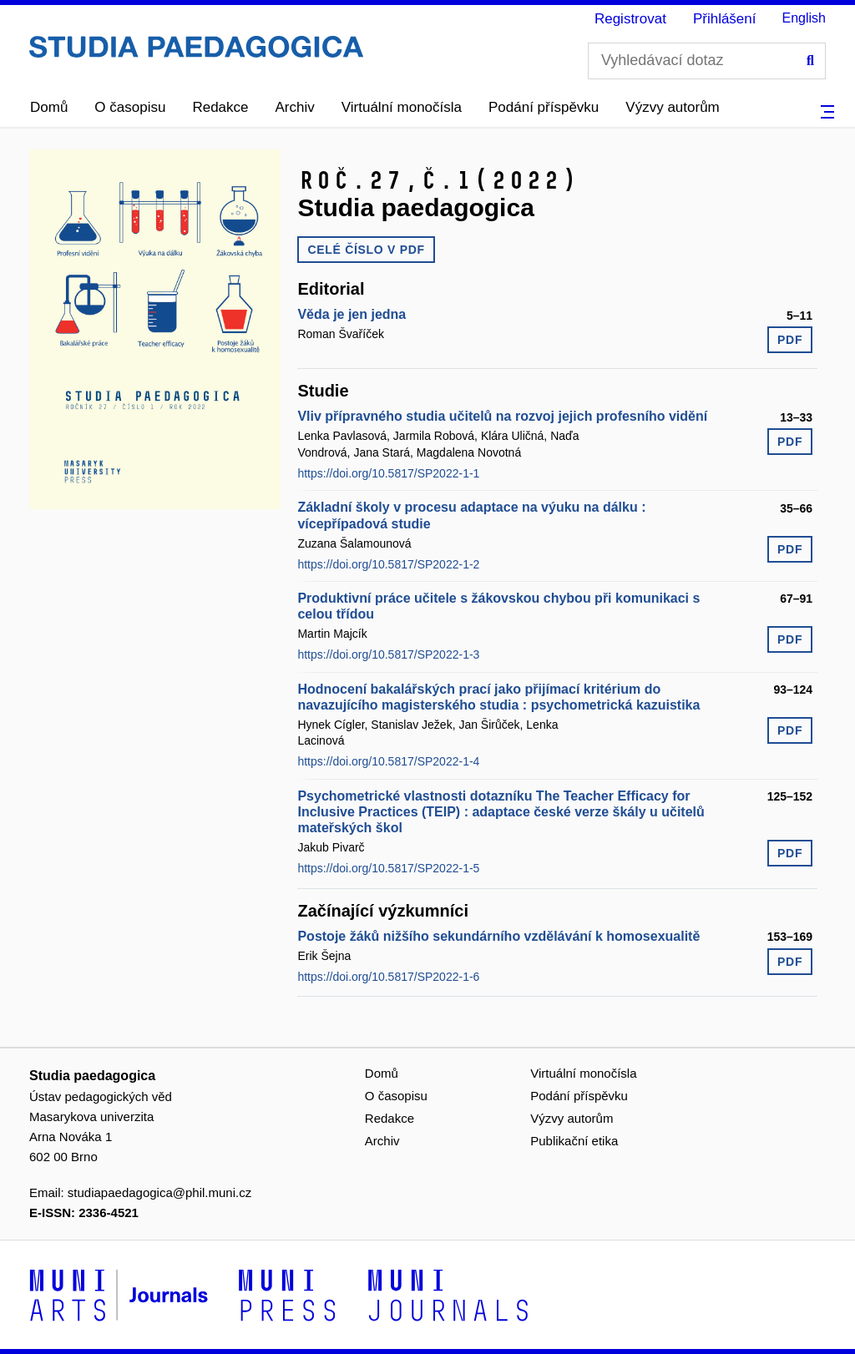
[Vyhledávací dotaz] (707, 61)
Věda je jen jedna (351, 314)
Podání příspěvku (543, 107)
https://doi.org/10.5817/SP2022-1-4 (388, 761)
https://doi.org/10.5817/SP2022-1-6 (388, 976)
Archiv (295, 107)
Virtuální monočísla (401, 107)
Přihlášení (724, 19)
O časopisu (129, 107)
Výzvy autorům (672, 107)
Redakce (220, 107)
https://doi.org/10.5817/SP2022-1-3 (388, 654)
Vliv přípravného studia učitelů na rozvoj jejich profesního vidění (502, 416)
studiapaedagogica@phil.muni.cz (159, 1192)
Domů (49, 107)
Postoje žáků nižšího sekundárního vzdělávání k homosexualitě (498, 936)
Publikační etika (574, 1141)
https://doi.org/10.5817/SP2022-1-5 (388, 868)
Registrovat (630, 19)
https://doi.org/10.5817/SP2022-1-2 (388, 564)
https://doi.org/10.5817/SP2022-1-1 (388, 473)
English (804, 18)
